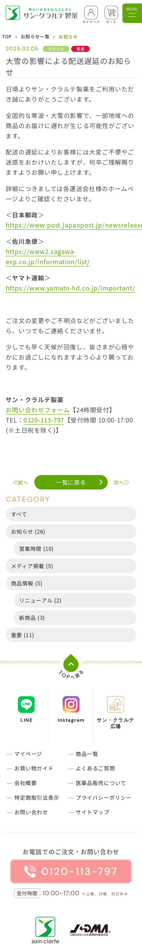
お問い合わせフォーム (38, 409)
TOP (7, 36)
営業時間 (36, 548)
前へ (23, 482)
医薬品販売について (101, 782)
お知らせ (28, 531)
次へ (119, 482)
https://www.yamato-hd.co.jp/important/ (70, 288)
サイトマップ (92, 812)
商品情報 (26, 583)
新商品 (32, 617)
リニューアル (40, 600)
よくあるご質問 (95, 768)
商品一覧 (87, 753)
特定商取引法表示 (36, 797)
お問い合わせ (31, 812)
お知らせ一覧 (35, 36)
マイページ (28, 753)
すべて (19, 514)
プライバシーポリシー (104, 797)
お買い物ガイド (34, 768)
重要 (22, 635)
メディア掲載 (32, 566)
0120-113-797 (44, 420)
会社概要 (25, 782)
